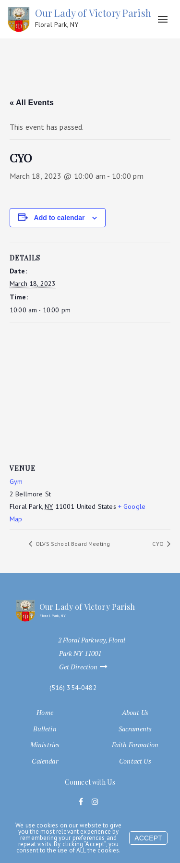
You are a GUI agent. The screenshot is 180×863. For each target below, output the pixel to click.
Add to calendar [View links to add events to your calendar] (59, 218)
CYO (158, 543)
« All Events (32, 103)
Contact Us (135, 761)
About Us (135, 712)
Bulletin (44, 729)
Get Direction (88, 667)
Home (44, 712)
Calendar (45, 761)
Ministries (45, 744)
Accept (148, 838)
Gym (16, 481)
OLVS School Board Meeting (72, 543)
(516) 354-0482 (73, 688)
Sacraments (135, 729)
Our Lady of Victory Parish (93, 18)
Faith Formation (135, 744)
